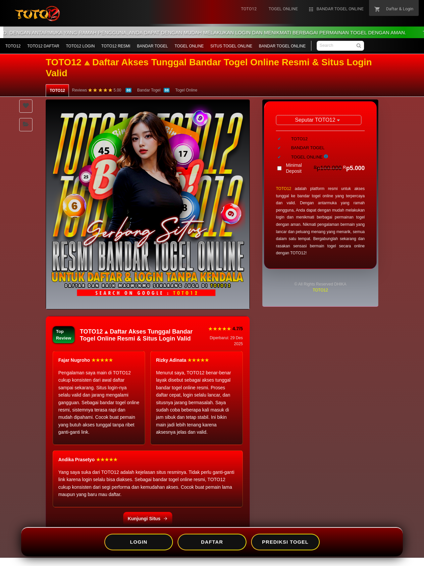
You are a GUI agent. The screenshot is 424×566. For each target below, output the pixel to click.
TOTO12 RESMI (116, 46)
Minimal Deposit (325, 168)
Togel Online (186, 90)
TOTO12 (13, 46)
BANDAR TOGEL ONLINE (282, 46)
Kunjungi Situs (148, 518)
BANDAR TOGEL (152, 46)
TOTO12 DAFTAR (43, 46)
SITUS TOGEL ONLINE (231, 46)
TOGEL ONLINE (189, 46)
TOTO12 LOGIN (80, 46)
